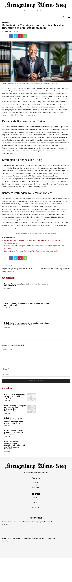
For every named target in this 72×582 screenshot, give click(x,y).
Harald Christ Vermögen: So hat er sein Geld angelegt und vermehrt (26, 285)
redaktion (8, 31)
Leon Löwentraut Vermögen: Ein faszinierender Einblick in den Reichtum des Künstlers (15, 445)
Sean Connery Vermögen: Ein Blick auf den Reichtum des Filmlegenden (26, 304)
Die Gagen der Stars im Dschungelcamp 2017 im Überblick (14, 432)
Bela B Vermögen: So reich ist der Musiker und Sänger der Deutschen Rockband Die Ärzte (27, 324)
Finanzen (5, 22)
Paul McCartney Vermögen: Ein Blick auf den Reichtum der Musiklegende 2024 (31, 251)
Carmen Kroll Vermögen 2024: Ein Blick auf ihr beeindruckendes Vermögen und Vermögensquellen (17, 269)
